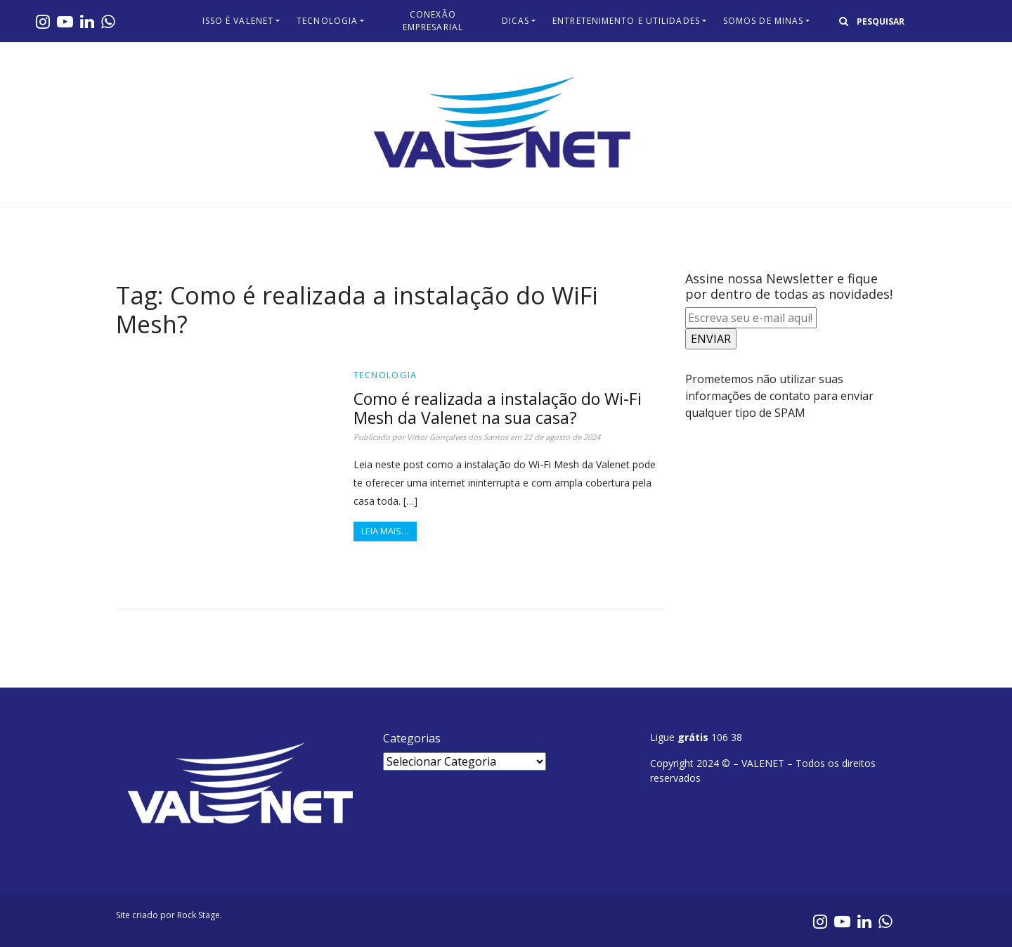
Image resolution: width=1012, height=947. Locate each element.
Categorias (412, 738)
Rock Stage (198, 915)
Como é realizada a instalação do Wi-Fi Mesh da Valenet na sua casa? (497, 408)
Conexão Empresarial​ (433, 20)
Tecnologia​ (327, 21)
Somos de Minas (763, 21)
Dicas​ (516, 21)
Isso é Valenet (237, 21)
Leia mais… (385, 530)
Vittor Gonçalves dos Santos (457, 437)
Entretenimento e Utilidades (626, 21)
